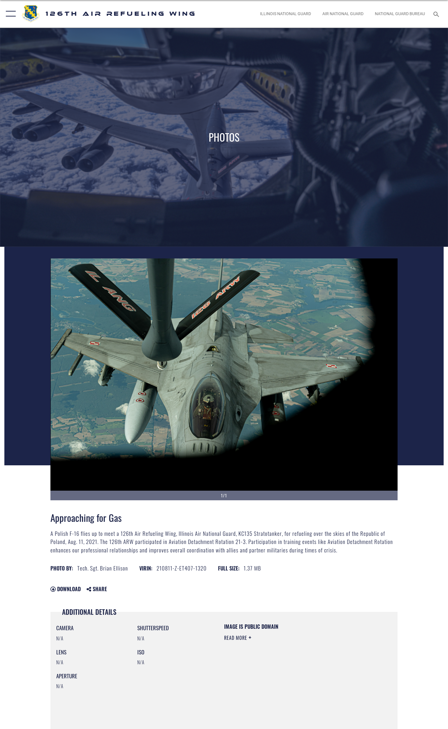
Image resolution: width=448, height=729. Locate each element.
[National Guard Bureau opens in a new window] (399, 14)
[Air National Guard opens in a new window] (343, 14)
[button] (9, 14)
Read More (236, 637)
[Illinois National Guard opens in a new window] (285, 14)
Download (65, 589)
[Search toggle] (437, 13)
